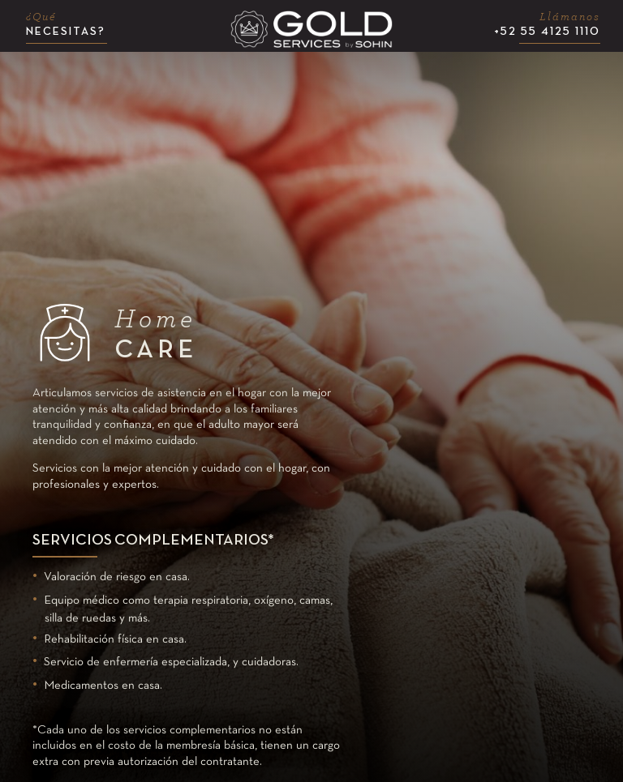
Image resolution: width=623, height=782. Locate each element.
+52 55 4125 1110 (547, 24)
